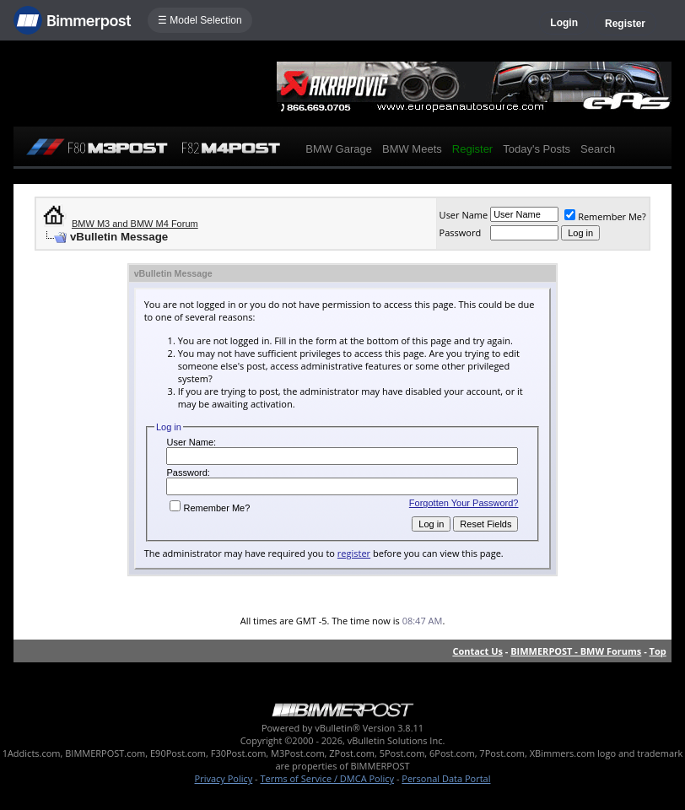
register (353, 553)
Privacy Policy (224, 778)
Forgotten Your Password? (464, 503)
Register (625, 24)
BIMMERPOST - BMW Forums (575, 651)
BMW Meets (412, 149)
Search (597, 149)
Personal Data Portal (446, 778)
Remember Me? (605, 216)
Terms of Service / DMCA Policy (327, 778)
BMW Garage (338, 149)
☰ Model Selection (200, 20)
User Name (464, 214)
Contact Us (477, 651)
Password (461, 232)
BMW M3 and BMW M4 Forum (135, 224)
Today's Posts (536, 149)
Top (658, 651)
